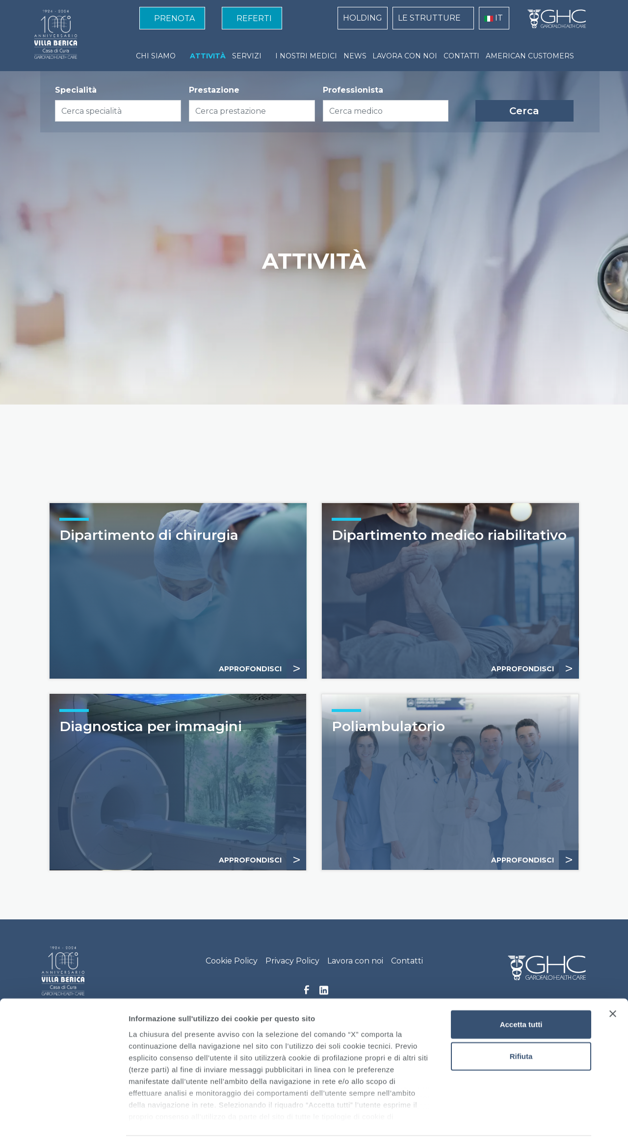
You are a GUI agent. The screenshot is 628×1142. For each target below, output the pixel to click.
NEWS (354, 55)
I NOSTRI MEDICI (306, 55)
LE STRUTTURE (429, 18)
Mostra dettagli (516, 1122)
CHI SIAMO (156, 55)
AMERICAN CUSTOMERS (530, 55)
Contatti (407, 960)
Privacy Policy (292, 960)
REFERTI (254, 18)
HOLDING (362, 18)
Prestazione (214, 90)
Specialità (76, 90)
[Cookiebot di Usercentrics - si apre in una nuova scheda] (63, 1123)
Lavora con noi (355, 960)
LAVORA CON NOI (404, 55)
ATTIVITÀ (208, 55)
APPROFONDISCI (534, 669)
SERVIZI (247, 55)
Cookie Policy (232, 960)
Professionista (353, 90)
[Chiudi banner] (612, 981)
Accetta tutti (521, 992)
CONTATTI (461, 55)
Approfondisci (262, 669)
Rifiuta (521, 1024)
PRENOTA (174, 18)
